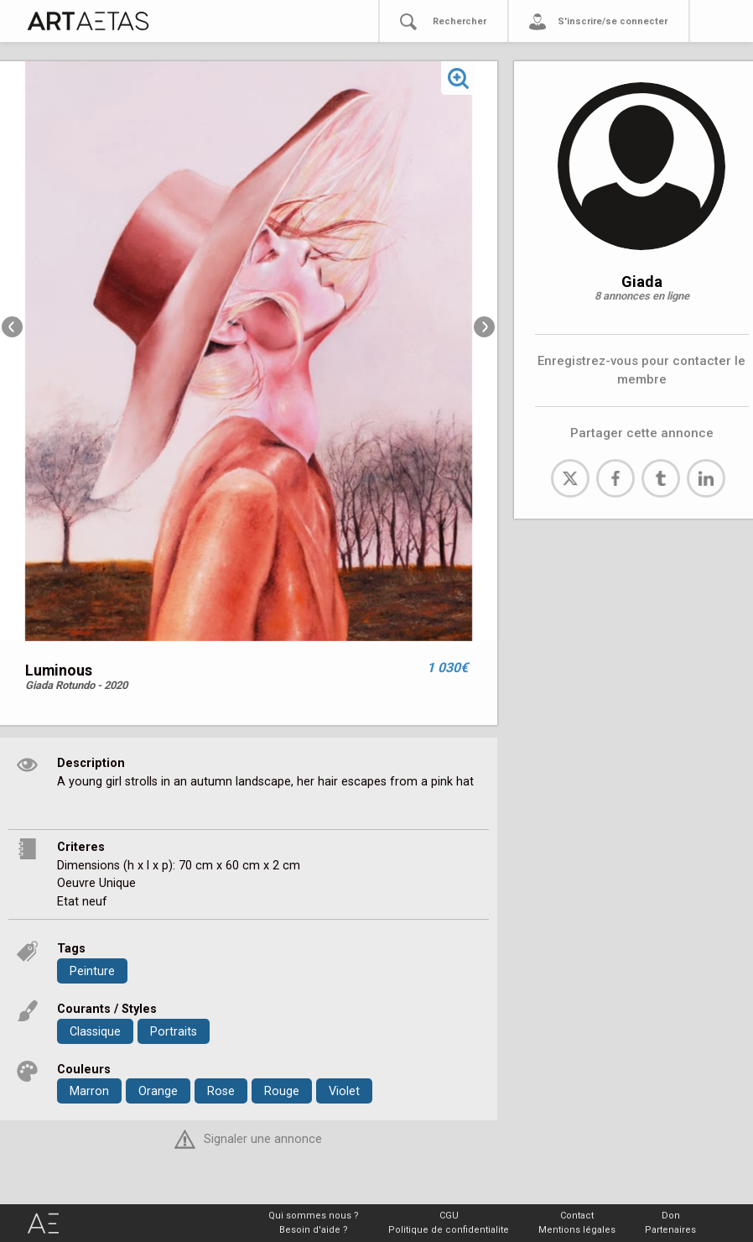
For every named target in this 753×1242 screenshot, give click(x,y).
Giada (641, 281)
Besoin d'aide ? (313, 1229)
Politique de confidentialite (448, 1229)
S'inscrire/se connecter (612, 21)
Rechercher (459, 21)
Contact (577, 1215)
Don (671, 1215)
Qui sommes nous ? (313, 1215)
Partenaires (670, 1229)
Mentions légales (576, 1229)
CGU (449, 1215)
